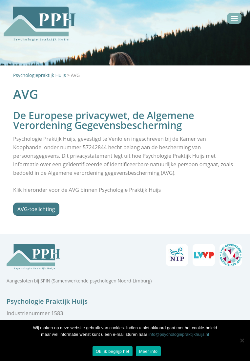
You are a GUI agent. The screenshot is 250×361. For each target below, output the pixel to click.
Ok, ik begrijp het (112, 351)
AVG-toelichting (36, 209)
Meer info (148, 351)
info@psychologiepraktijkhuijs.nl (178, 334)
